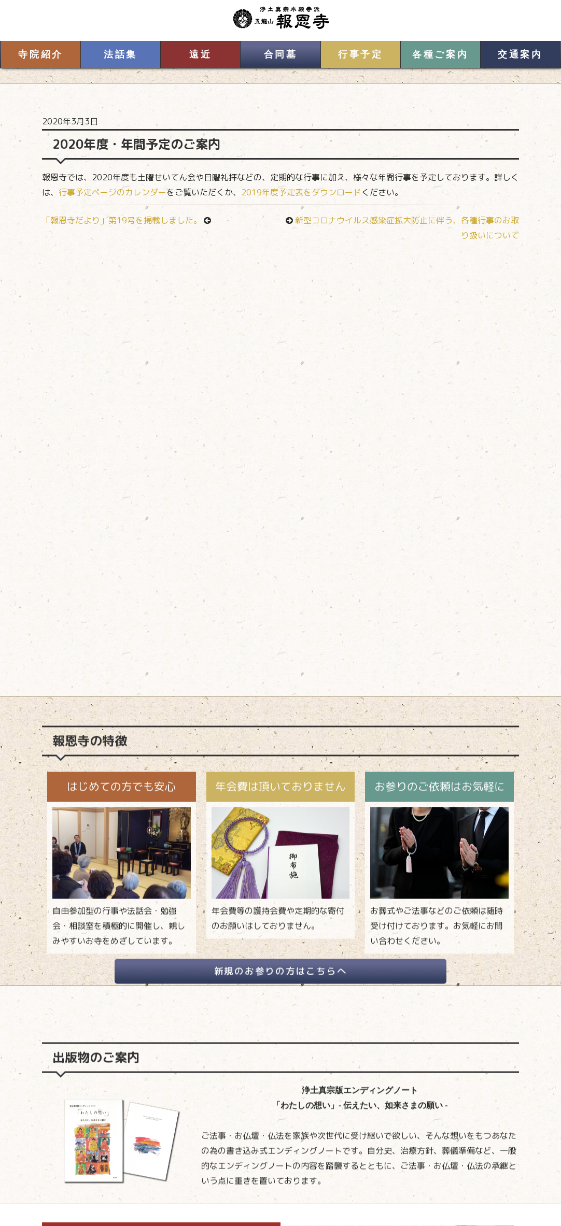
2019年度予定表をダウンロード (301, 192)
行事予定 (360, 54)
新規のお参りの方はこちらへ (280, 981)
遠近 (200, 54)
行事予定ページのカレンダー (112, 192)
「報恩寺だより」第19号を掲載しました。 (122, 220)
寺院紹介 (40, 54)
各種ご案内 (440, 54)
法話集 (120, 54)
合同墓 (281, 54)
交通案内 (520, 54)
